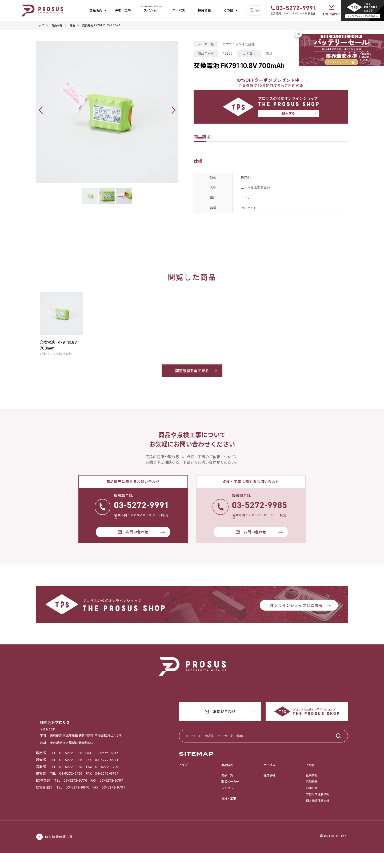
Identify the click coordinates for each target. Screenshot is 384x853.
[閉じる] (298, 34)
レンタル (227, 788)
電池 (269, 53)
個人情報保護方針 (317, 801)
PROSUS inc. (336, 836)
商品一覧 (227, 775)
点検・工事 (123, 10)
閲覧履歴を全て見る (192, 370)
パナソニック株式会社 (238, 44)
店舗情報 (312, 781)
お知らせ (312, 788)
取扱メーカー (230, 781)
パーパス (178, 10)
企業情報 (312, 775)
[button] (41, 110)
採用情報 (204, 10)
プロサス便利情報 (317, 794)
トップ (183, 765)
